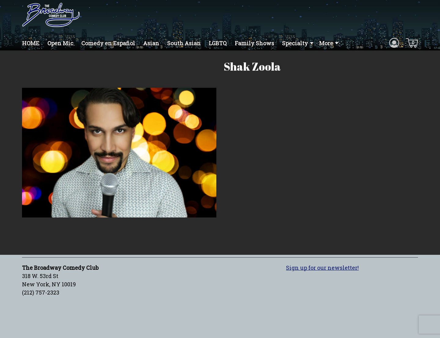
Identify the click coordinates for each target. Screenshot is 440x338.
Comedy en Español (108, 43)
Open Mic (60, 43)
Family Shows (254, 43)
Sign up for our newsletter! (322, 267)
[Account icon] (394, 42)
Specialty (295, 43)
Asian (151, 43)
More (326, 43)
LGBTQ (218, 43)
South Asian (184, 43)
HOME (30, 43)
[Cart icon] (412, 42)
